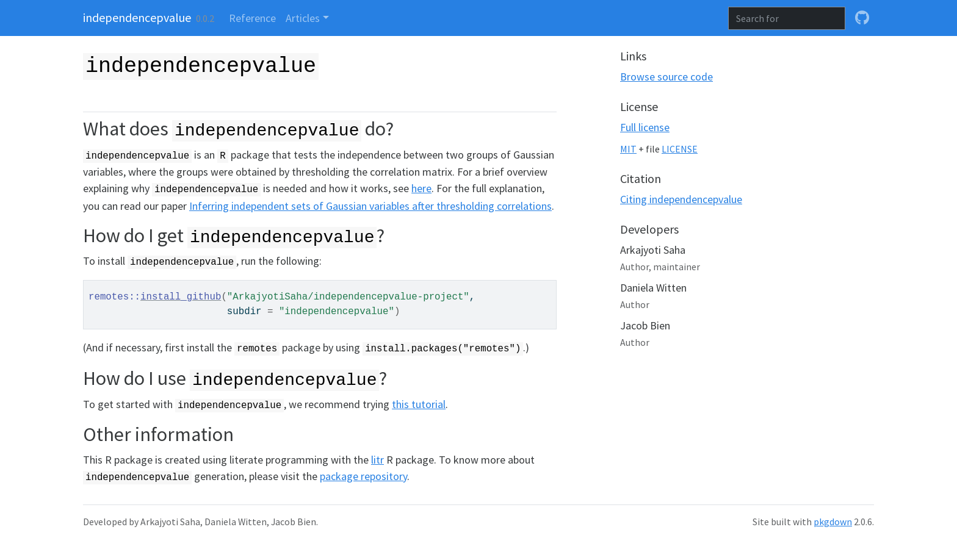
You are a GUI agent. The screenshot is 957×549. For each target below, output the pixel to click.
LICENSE (680, 149)
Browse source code (666, 77)
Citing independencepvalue (681, 199)
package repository (363, 476)
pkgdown (833, 522)
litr (377, 460)
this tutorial (419, 404)
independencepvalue (137, 17)
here (421, 188)
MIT (628, 149)
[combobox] (786, 18)
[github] (862, 18)
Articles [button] (303, 18)
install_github (180, 297)
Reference (252, 18)
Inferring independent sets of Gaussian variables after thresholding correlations (370, 206)
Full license (645, 127)
